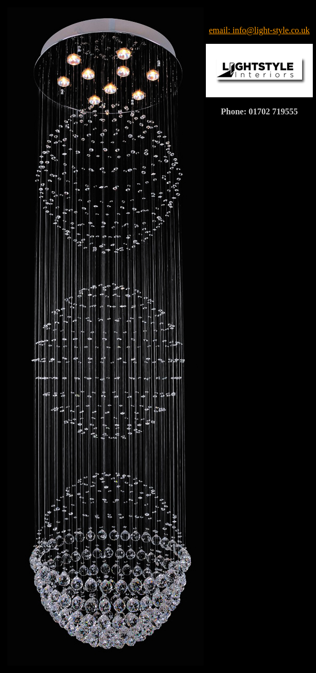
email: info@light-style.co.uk (259, 30)
